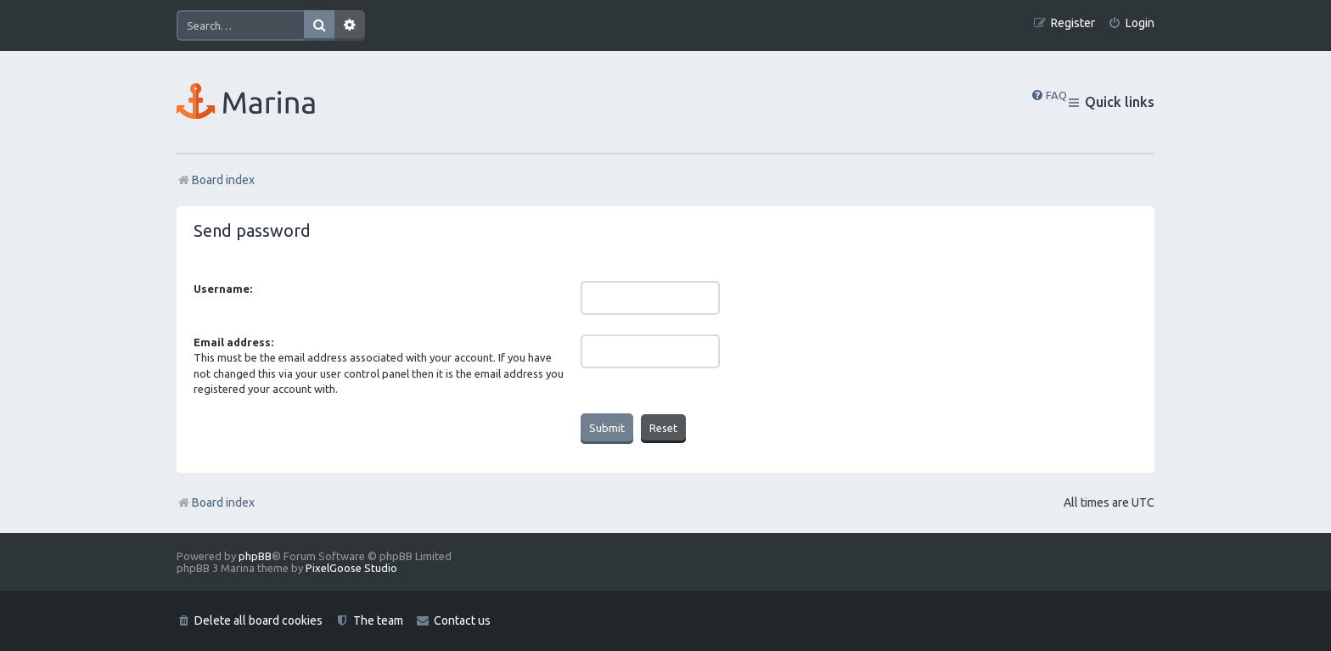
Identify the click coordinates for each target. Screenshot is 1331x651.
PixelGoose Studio (351, 568)
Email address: (233, 342)
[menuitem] (1131, 23)
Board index (216, 502)
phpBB (255, 556)
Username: (223, 289)
